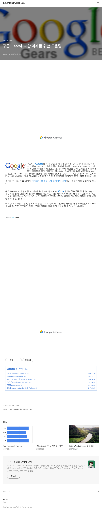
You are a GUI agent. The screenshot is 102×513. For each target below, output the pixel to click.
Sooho (4, 502)
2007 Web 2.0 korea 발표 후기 (17, 382)
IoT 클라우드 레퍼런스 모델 (16, 373)
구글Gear (38, 164)
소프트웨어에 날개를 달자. (14, 3)
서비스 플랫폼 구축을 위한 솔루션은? (20, 379)
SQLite (60, 191)
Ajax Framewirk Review (15, 376)
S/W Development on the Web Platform (21, 388)
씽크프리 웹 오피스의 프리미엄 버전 (49, 181)
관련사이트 (6, 491)
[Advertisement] (51, 93)
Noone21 (5, 499)
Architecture (11, 369)
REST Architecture (13, 385)
